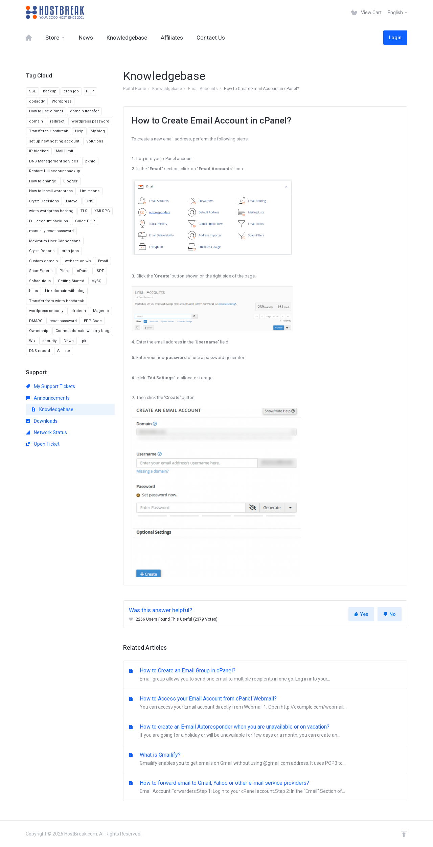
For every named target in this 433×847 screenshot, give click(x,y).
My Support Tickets (50, 386)
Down (69, 341)
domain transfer (84, 111)
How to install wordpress (51, 191)
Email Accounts (203, 88)
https (33, 291)
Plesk (65, 271)
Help (79, 131)
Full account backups (48, 221)
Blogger (70, 181)
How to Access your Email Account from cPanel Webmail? (265, 703)
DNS (89, 201)
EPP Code (93, 321)
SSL (32, 91)
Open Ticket (43, 444)
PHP (90, 91)
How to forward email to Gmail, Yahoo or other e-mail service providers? (265, 787)
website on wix (78, 261)
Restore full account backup (54, 171)
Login (395, 37)
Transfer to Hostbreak (48, 131)
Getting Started (71, 281)
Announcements (48, 398)
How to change (42, 181)
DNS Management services (53, 161)
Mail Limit (64, 151)
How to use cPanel (46, 111)
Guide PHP (85, 221)
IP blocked (39, 151)
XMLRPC (102, 211)
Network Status (46, 432)
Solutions (94, 141)
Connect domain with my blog (82, 331)
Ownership (38, 331)
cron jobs (70, 251)
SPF (100, 271)
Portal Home (134, 88)
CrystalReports (41, 251)
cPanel (83, 271)
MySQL (97, 281)
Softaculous (40, 281)
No (389, 614)
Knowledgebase (167, 88)
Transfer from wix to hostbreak (56, 301)
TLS (84, 211)
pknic (90, 161)
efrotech (78, 311)
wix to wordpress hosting (51, 211)
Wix (32, 341)
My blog (98, 131)
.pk (83, 341)
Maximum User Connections (55, 241)
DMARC (35, 321)
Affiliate (63, 351)
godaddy (37, 101)
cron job (71, 91)
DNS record (39, 351)
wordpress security (46, 311)
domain (36, 121)
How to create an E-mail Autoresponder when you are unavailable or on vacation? (265, 731)
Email (103, 261)
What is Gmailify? (265, 759)
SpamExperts (40, 271)
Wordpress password (90, 121)
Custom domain (43, 261)
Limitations (89, 191)
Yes (361, 614)
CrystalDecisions (44, 201)
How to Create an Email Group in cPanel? (265, 675)
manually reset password (51, 231)
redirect (57, 121)
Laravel (72, 201)
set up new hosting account (54, 141)
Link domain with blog (65, 291)
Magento (101, 311)
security (49, 341)
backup (49, 91)
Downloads (42, 421)
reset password (63, 321)
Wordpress (61, 101)
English (398, 12)
